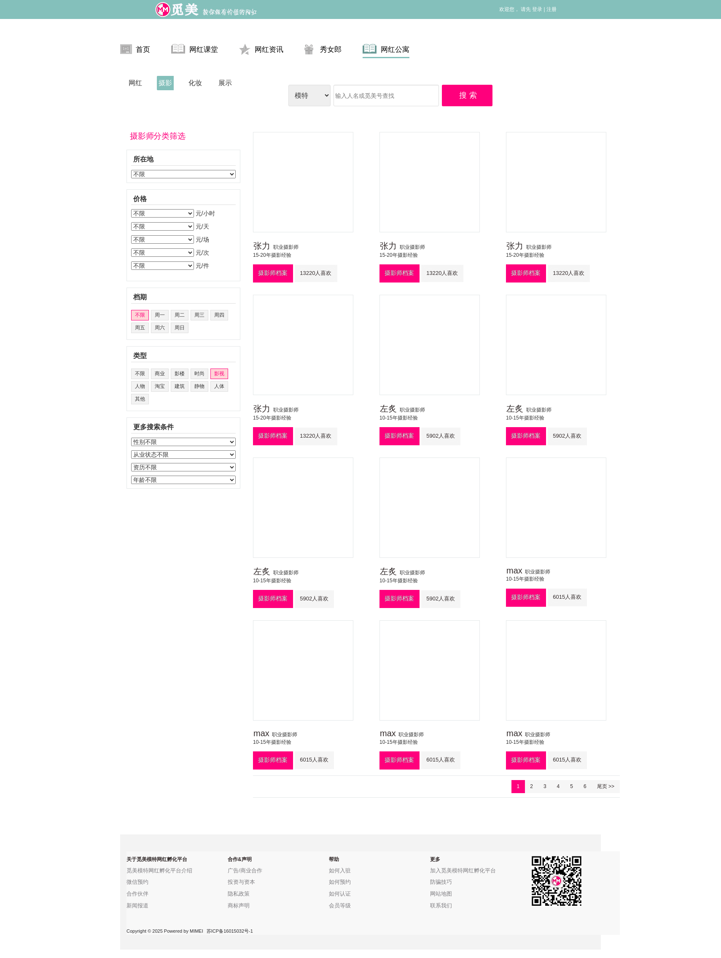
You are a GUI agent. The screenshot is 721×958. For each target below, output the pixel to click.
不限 (140, 315)
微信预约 (137, 882)
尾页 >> (605, 786)
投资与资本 (241, 882)
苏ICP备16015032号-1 (230, 931)
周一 (160, 315)
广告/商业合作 (245, 870)
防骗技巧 (441, 882)
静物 (199, 386)
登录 (537, 9)
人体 (219, 386)
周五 (140, 328)
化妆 (195, 82)
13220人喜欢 (315, 273)
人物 (140, 386)
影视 (219, 374)
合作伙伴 (137, 894)
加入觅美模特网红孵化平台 (463, 870)
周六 (160, 328)
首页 (135, 49)
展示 (225, 82)
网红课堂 (194, 49)
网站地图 (441, 894)
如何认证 (340, 894)
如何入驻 (340, 870)
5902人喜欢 (440, 436)
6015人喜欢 (567, 597)
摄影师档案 (273, 272)
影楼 (180, 374)
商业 (160, 374)
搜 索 (468, 95)
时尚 (199, 374)
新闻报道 (137, 905)
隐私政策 (239, 894)
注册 (551, 9)
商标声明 (239, 905)
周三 (199, 315)
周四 (219, 315)
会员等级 (340, 905)
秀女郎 (323, 49)
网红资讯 (261, 49)
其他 (140, 399)
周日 (180, 328)
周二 (180, 315)
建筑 (180, 386)
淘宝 (160, 386)
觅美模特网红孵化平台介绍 (159, 870)
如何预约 (340, 882)
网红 (135, 82)
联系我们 (441, 905)
